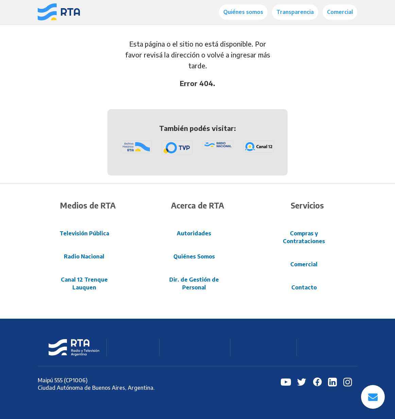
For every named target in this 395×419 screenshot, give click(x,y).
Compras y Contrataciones (304, 237)
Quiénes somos (243, 12)
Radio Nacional (84, 256)
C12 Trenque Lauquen (264, 347)
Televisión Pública (84, 233)
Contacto (304, 287)
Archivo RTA (325, 347)
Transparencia (295, 12)
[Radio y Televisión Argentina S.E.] (59, 12)
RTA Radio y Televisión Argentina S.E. (74, 347)
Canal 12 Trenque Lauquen (84, 283)
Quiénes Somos (194, 256)
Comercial (340, 12)
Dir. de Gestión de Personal (194, 283)
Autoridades (194, 233)
